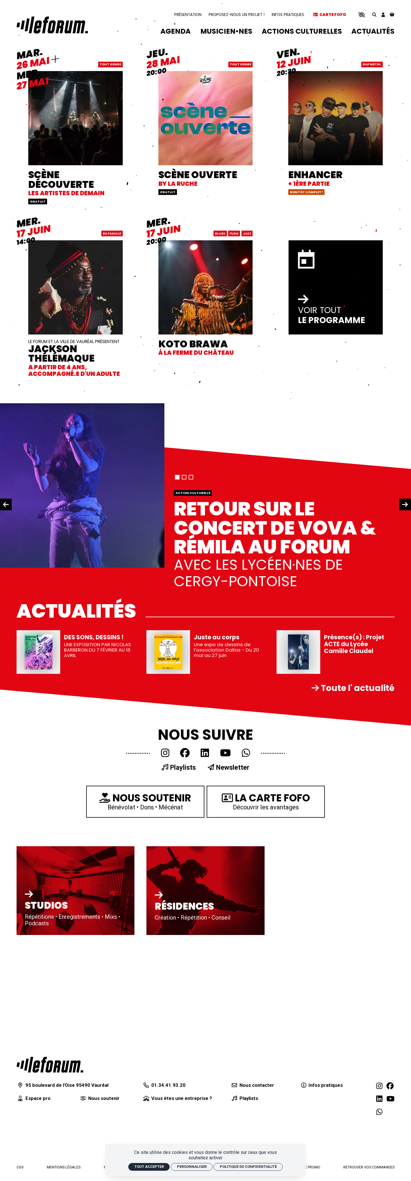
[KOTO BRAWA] (205, 287)
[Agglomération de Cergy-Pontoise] (127, 1138)
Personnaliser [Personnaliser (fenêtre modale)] (192, 1166)
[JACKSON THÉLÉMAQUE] (76, 297)
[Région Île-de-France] (179, 1139)
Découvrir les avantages (265, 801)
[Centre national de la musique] (231, 1137)
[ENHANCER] (336, 121)
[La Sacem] (257, 1138)
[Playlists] (244, 1098)
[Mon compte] (383, 15)
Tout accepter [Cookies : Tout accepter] (149, 1166)
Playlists (179, 767)
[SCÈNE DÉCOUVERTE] (76, 126)
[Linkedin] (205, 753)
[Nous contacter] (252, 1085)
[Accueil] (52, 25)
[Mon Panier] (392, 15)
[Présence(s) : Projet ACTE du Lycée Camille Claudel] (336, 652)
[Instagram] (165, 753)
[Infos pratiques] (321, 1085)
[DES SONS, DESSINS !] (76, 652)
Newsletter (228, 767)
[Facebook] (185, 753)
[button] (361, 14)
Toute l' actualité (353, 688)
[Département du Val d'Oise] (205, 1137)
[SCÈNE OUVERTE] (205, 121)
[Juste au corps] (205, 652)
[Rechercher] (374, 14)
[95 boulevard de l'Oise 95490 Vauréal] (62, 1085)
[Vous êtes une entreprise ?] (177, 1098)
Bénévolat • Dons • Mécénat (145, 801)
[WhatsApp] (246, 753)
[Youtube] (225, 753)
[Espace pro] (34, 1098)
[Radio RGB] (283, 1137)
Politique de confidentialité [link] (248, 1166)
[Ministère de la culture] (153, 1137)
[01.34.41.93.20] (164, 1085)
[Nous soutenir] (99, 1098)
